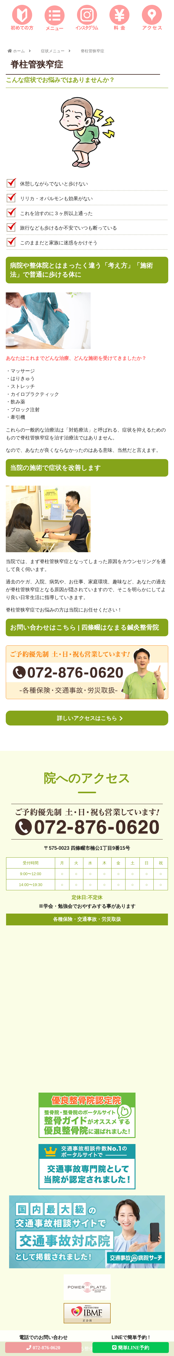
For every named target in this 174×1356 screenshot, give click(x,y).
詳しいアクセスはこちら (87, 718)
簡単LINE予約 (133, 1347)
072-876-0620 (46, 1347)
